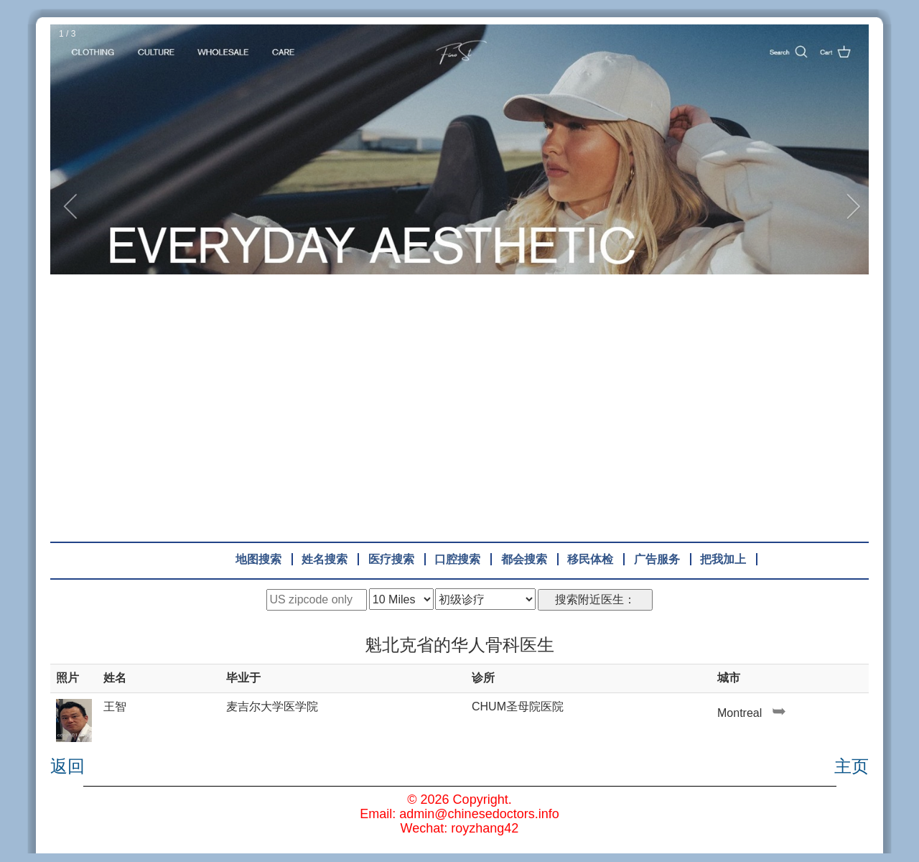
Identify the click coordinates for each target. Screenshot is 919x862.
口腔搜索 (457, 559)
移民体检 (590, 559)
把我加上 (723, 559)
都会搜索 (524, 559)
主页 (851, 766)
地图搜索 (258, 559)
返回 (67, 766)
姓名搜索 (324, 559)
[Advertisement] (459, 399)
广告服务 (657, 559)
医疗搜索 (391, 559)
